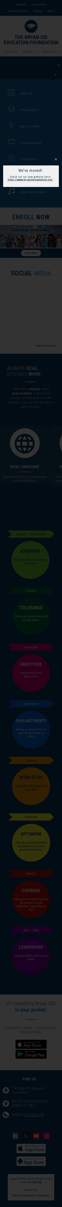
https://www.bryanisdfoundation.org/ (30, 179)
